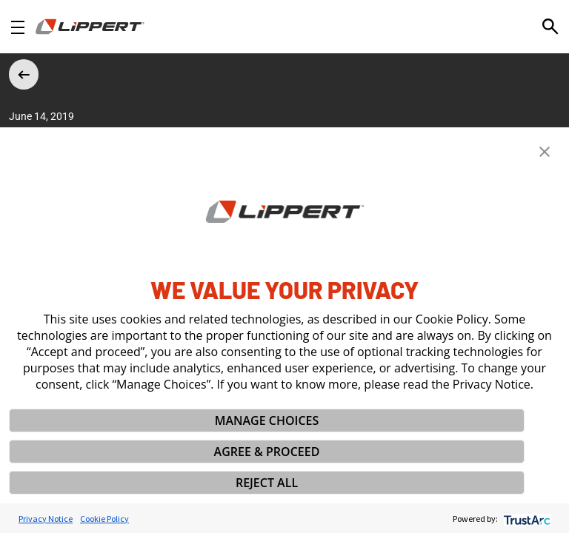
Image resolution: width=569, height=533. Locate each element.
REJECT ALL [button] (267, 483)
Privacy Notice (46, 518)
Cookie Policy (104, 518)
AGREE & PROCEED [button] (267, 451)
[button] (544, 152)
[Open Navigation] (18, 27)
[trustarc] (525, 518)
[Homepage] (90, 27)
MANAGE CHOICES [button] (267, 420)
